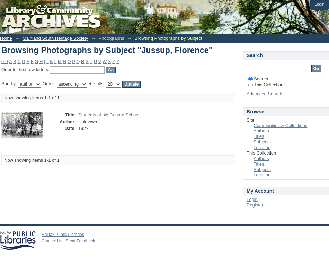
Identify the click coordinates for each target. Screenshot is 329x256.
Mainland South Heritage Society (55, 38)
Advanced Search (264, 93)
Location (262, 147)
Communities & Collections (280, 125)
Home (6, 38)
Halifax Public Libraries (63, 234)
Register (255, 205)
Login (319, 4)
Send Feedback (80, 241)
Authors (261, 130)
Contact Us (52, 241)
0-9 (4, 61)
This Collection (265, 84)
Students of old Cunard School (108, 114)
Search (258, 78)
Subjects (262, 141)
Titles (259, 136)
